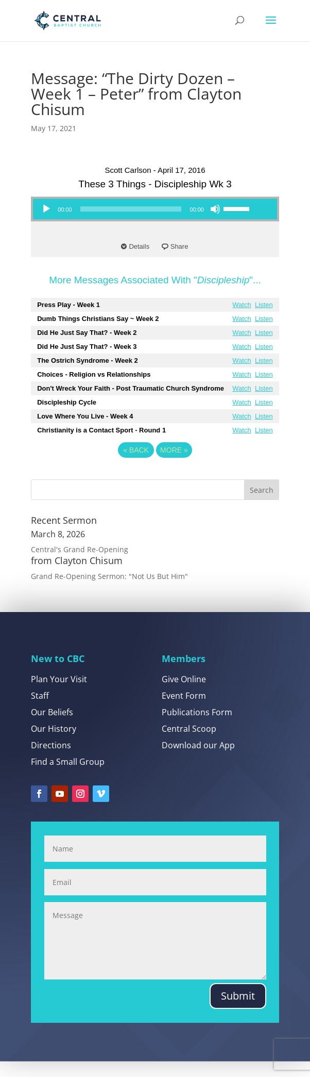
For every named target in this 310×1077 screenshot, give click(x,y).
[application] (145, 209)
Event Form (184, 711)
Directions (51, 761)
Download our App (198, 761)
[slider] (131, 209)
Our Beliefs (52, 728)
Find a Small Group (68, 777)
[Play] (46, 209)
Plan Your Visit (59, 695)
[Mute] (215, 209)
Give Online (184, 695)
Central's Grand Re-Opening (79, 549)
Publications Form (197, 728)
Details (139, 246)
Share (179, 246)
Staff (40, 711)
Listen (264, 305)
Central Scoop (189, 744)
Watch (241, 305)
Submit (238, 1011)
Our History (53, 744)
